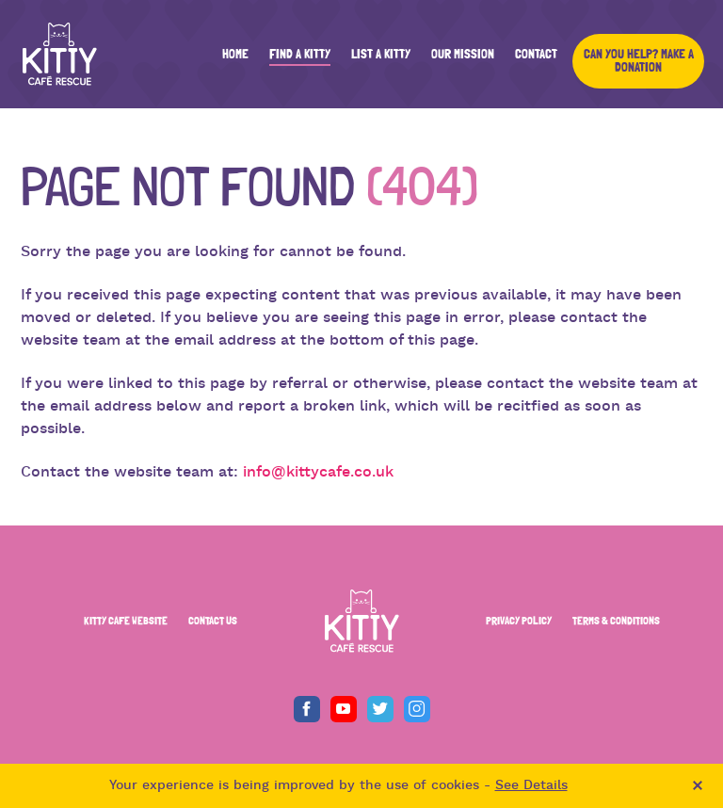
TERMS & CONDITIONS (616, 620)
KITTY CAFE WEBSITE (126, 620)
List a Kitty (380, 54)
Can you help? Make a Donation (639, 61)
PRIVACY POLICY (519, 620)
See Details (531, 786)
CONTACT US (212, 620)
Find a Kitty (299, 54)
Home (235, 54)
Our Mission (462, 54)
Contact (536, 54)
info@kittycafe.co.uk (318, 472)
